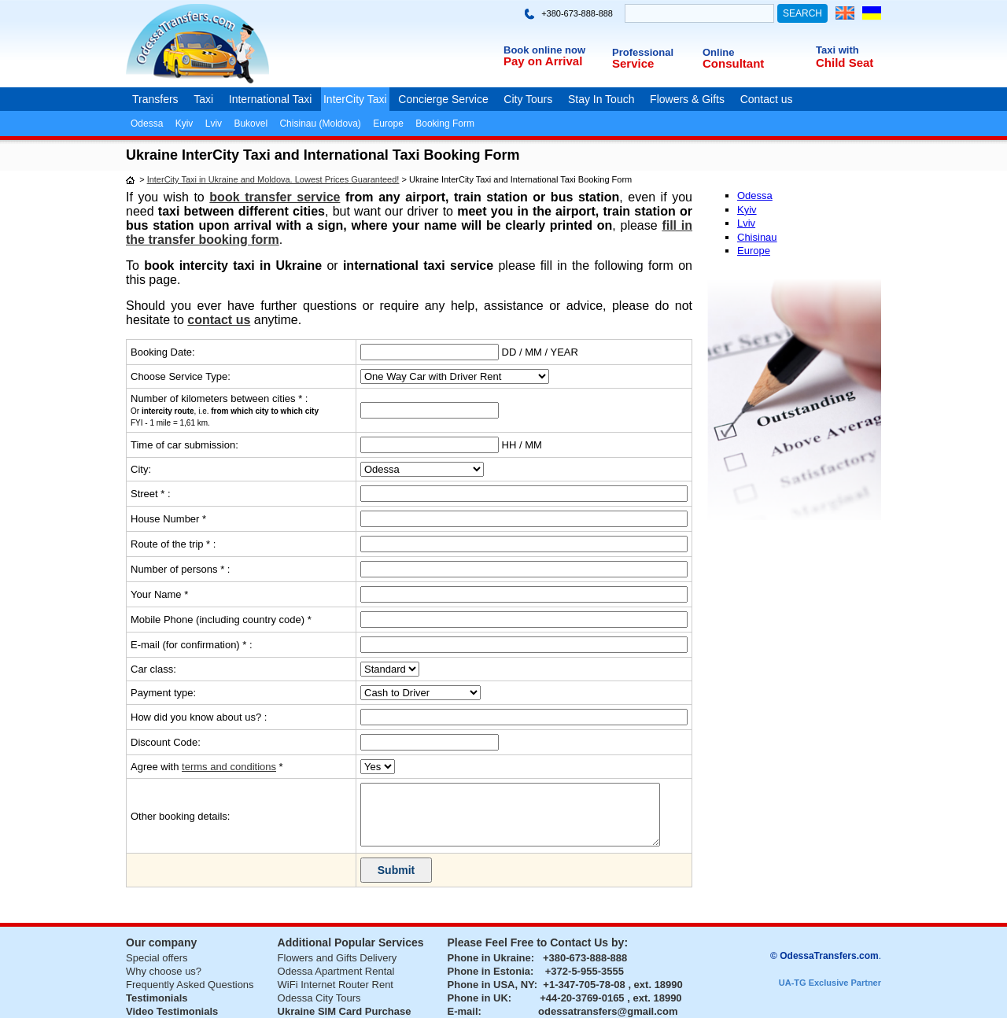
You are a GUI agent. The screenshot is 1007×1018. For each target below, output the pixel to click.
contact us (218, 319)
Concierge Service (443, 99)
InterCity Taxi (355, 99)
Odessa (147, 123)
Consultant (733, 63)
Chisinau (757, 237)
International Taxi (270, 99)
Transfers (155, 99)
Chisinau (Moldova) (319, 123)
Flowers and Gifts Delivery (337, 958)
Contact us (766, 99)
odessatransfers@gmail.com (607, 1011)
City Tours (528, 99)
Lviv (213, 123)
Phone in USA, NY (491, 984)
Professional (642, 52)
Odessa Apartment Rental (336, 971)
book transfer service (274, 197)
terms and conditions (229, 767)
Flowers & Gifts (687, 99)
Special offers (157, 958)
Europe (388, 123)
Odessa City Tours (319, 998)
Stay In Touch (601, 99)
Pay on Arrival (543, 61)
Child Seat (844, 62)
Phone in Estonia (489, 971)
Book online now (544, 50)
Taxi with (837, 50)
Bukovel (250, 123)
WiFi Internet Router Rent (335, 984)
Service (633, 63)
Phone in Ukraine (489, 958)
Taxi (203, 99)
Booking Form (444, 123)
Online (718, 52)
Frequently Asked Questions (190, 984)
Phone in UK (478, 998)
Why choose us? (163, 971)
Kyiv (184, 123)
